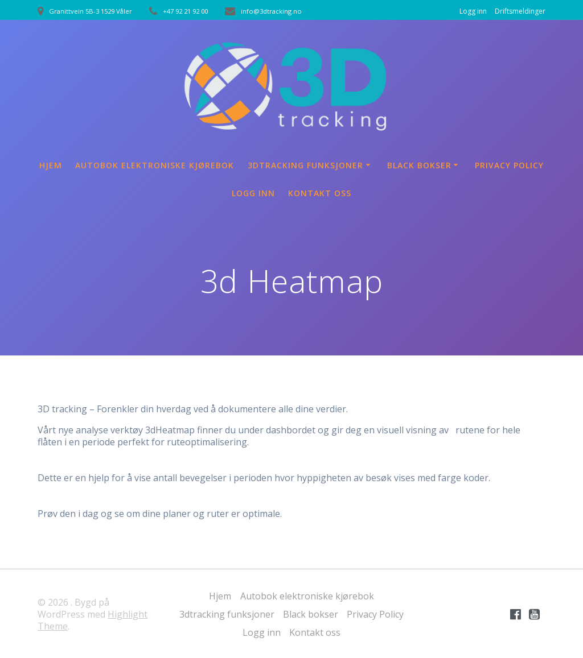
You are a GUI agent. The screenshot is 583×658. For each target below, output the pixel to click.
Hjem (50, 165)
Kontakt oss (319, 193)
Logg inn (473, 11)
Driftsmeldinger (520, 11)
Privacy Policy (509, 165)
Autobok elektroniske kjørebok (154, 165)
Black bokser (419, 165)
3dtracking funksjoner (305, 165)
